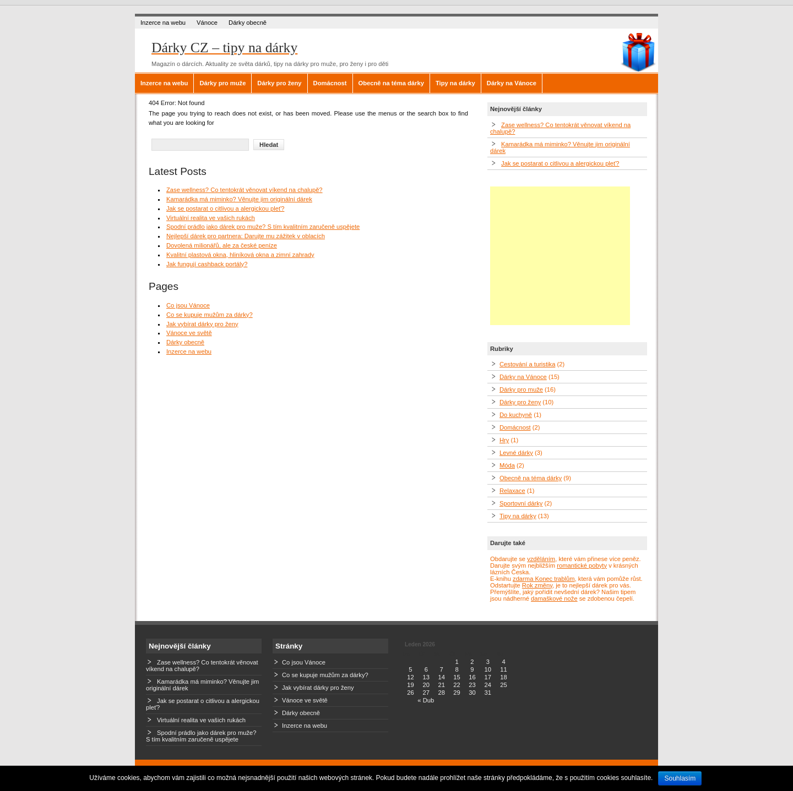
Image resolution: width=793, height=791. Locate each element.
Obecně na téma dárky (391, 83)
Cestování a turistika (527, 364)
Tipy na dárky (455, 83)
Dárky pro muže (222, 83)
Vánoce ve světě (189, 332)
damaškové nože (554, 598)
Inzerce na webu (163, 22)
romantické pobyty (582, 565)
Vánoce (207, 22)
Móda (507, 465)
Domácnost (330, 83)
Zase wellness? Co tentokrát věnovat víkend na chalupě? (244, 189)
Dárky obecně (248, 22)
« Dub (425, 700)
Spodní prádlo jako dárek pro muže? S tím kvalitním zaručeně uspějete (263, 226)
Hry (504, 440)
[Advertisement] (560, 256)
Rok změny (537, 585)
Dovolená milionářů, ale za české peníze (221, 245)
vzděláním (541, 559)
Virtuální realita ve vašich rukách (210, 218)
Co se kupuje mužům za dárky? (209, 314)
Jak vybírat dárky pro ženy (202, 324)
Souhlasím (680, 778)
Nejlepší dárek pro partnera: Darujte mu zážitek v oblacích (245, 236)
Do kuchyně (515, 414)
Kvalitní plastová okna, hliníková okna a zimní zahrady (240, 254)
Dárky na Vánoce (511, 83)
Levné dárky (516, 452)
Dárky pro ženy (279, 83)
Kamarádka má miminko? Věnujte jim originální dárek (239, 199)
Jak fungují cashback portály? (206, 264)
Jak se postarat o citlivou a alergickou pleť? (225, 208)
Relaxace (512, 490)
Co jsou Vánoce (188, 305)
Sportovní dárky (520, 503)
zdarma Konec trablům (544, 578)
